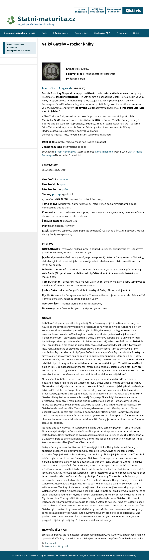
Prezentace (122, 32)
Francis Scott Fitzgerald (56, 88)
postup (56, 194)
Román (64, 179)
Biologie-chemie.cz (87, 555)
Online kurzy (131, 555)
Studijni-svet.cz (19, 555)
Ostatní (140, 33)
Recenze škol (81, 32)
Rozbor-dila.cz (32, 555)
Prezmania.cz (119, 555)
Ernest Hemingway (65, 151)
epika (63, 184)
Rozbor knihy (51, 543)
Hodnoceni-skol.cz (104, 555)
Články (45, 32)
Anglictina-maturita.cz (48, 555)
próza (65, 189)
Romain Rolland (104, 151)
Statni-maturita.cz (46, 18)
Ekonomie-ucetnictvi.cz (69, 555)
